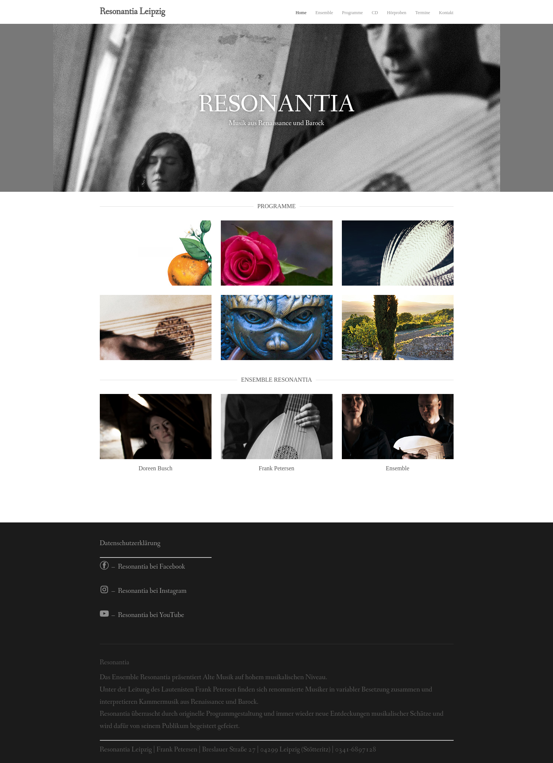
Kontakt (446, 12)
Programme (352, 12)
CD (375, 12)
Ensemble (324, 12)
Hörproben (396, 12)
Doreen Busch (155, 468)
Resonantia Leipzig (132, 12)
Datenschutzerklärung (130, 543)
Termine (422, 12)
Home (301, 12)
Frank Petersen (277, 468)
